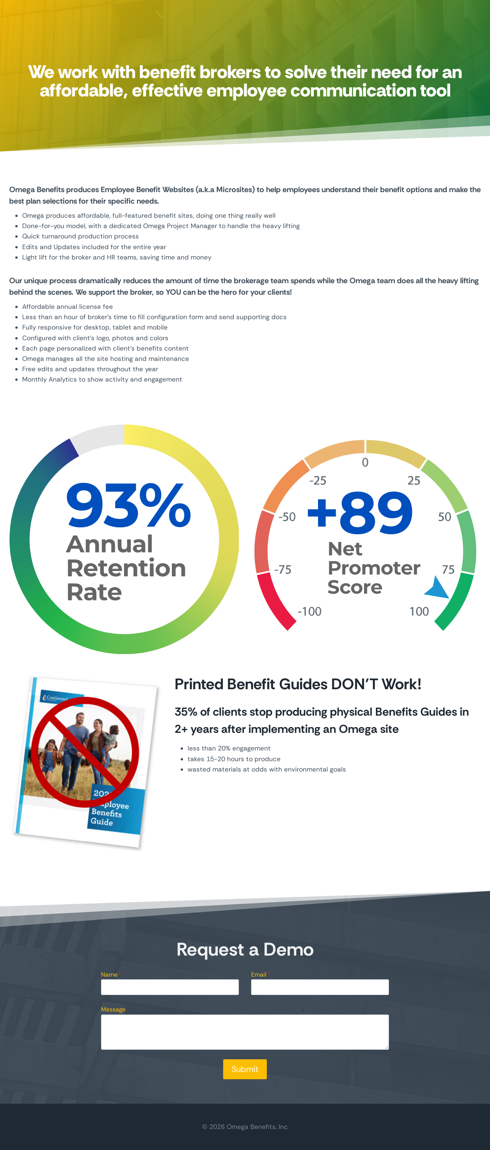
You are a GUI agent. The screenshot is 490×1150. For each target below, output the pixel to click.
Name (111, 975)
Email (260, 975)
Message (113, 1009)
